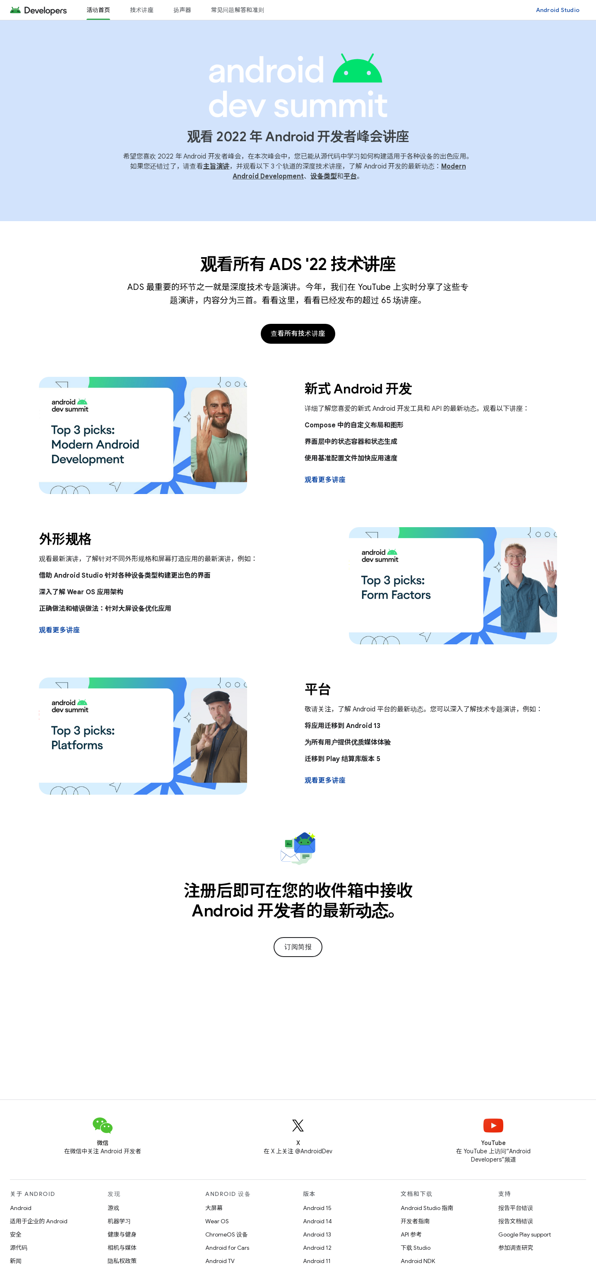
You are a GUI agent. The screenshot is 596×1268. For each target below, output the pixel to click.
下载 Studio (415, 1247)
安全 (16, 1234)
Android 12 (317, 1247)
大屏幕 (214, 1208)
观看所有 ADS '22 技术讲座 (298, 264)
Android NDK (418, 1261)
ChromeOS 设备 (226, 1234)
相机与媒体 (122, 1247)
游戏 (113, 1208)
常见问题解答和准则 (237, 10)
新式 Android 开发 (358, 389)
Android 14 (317, 1221)
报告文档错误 (515, 1221)
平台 (350, 176)
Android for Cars (227, 1247)
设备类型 (323, 176)
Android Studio (558, 10)
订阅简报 (298, 947)
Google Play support (524, 1234)
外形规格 (65, 539)
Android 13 (317, 1234)
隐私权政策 (122, 1261)
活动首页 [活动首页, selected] (98, 10)
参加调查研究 (515, 1247)
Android (20, 1208)
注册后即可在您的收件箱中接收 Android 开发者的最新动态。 (298, 901)
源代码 (18, 1247)
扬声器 (182, 10)
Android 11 (317, 1261)
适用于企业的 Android (38, 1221)
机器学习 (119, 1221)
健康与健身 (122, 1234)
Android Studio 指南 (427, 1208)
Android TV (220, 1261)
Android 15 (317, 1208)
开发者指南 (415, 1221)
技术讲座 (142, 10)
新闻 (16, 1261)
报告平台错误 (515, 1208)
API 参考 (411, 1234)
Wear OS (217, 1221)
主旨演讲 (216, 166)
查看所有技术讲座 (298, 334)
